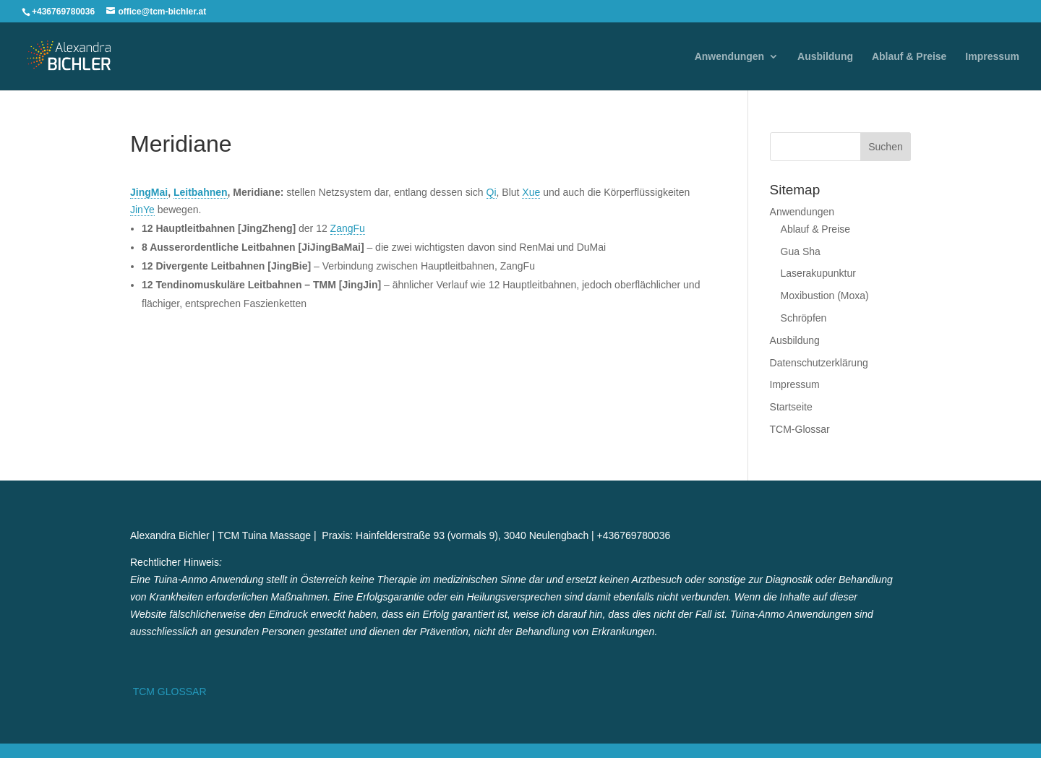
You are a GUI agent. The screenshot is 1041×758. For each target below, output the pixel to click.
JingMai (149, 192)
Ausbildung (825, 56)
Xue (531, 192)
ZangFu (347, 228)
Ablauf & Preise (909, 56)
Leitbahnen (201, 192)
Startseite (791, 407)
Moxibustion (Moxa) (825, 295)
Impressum (992, 56)
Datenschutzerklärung (819, 363)
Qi (492, 192)
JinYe (142, 209)
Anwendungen (729, 56)
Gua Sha (801, 251)
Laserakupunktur (818, 273)
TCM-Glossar (800, 429)
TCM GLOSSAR (168, 691)
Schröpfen (804, 318)
